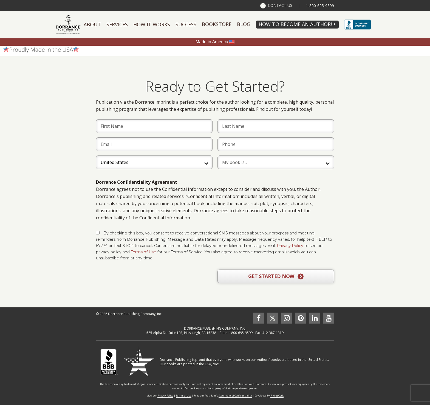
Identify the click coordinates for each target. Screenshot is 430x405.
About (92, 24)
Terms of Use (143, 252)
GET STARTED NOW (275, 276)
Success (186, 24)
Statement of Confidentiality (235, 395)
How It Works (151, 24)
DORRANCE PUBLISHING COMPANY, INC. (215, 328)
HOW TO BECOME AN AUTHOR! (295, 24)
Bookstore (216, 24)
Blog (243, 24)
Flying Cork (277, 395)
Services (117, 24)
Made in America (212, 41)
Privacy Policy (290, 245)
